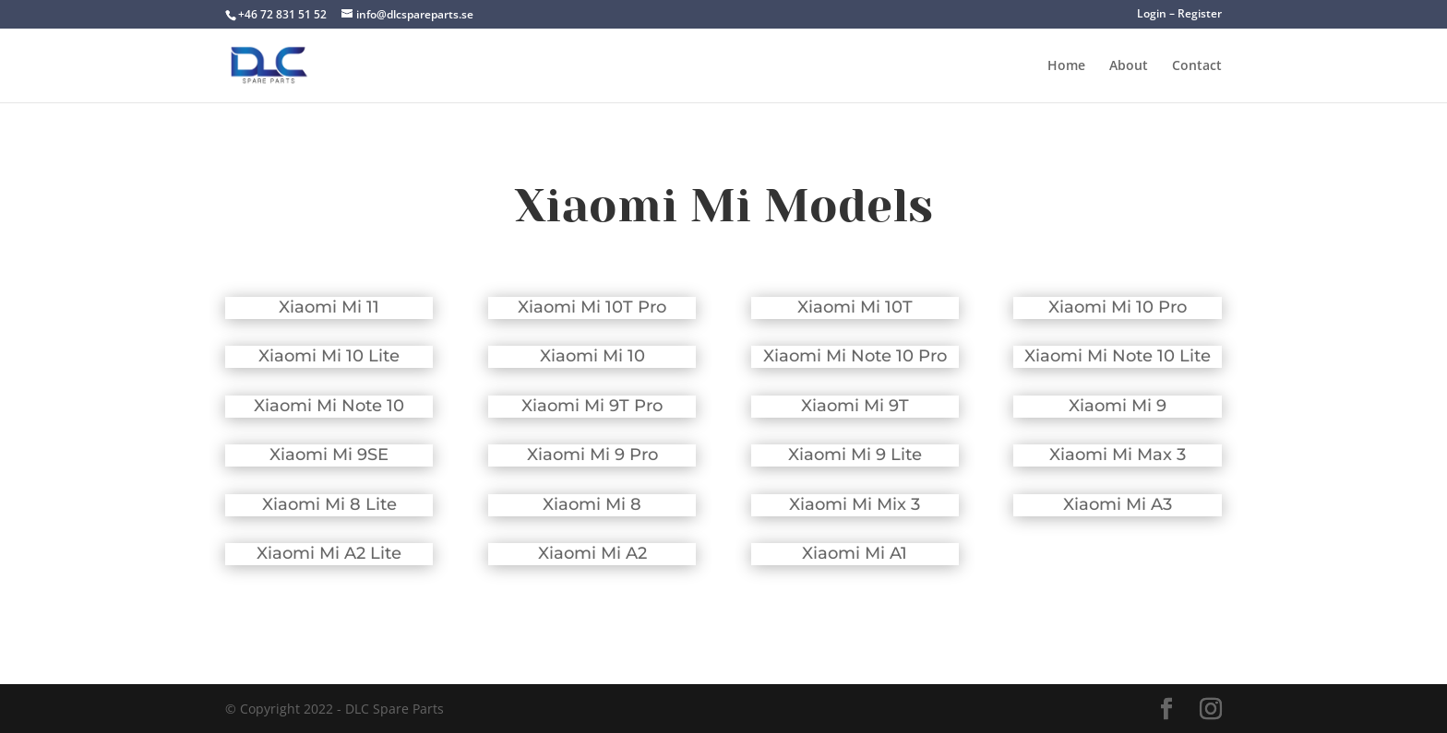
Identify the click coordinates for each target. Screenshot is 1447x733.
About (1128, 66)
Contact (1197, 66)
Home (1066, 66)
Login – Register (1179, 14)
